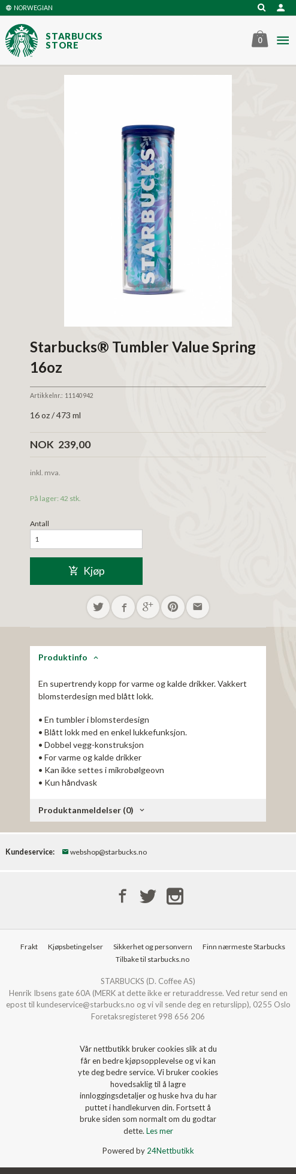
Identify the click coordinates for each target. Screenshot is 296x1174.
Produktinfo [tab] (62, 657)
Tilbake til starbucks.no (152, 959)
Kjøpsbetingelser (75, 946)
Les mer (159, 1131)
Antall (39, 523)
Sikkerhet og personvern (152, 946)
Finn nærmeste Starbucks (244, 946)
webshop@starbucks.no (104, 851)
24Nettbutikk (170, 1150)
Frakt (29, 946)
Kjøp (86, 571)
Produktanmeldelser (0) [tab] (86, 810)
